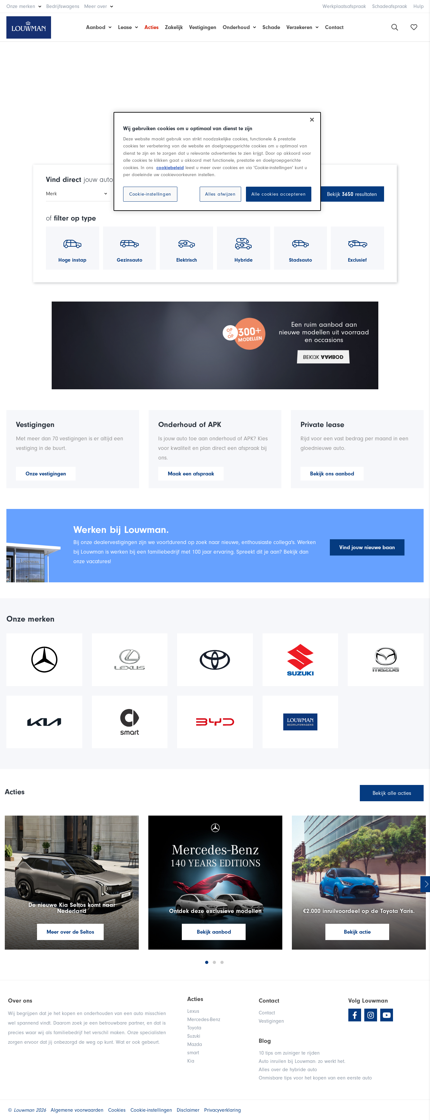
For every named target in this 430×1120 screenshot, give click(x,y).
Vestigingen (202, 27)
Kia (190, 1061)
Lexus (193, 1011)
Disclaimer (188, 1110)
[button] (214, 345)
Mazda (194, 1044)
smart (193, 1053)
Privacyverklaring (222, 1110)
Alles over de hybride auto (288, 1069)
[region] (217, 161)
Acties (152, 27)
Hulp (418, 6)
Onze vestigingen (46, 474)
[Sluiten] (312, 120)
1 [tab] (206, 962)
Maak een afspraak (191, 474)
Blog (265, 1040)
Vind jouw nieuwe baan (367, 547)
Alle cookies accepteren (278, 194)
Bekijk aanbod (214, 932)
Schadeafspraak (389, 6)
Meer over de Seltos (70, 932)
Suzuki (193, 1036)
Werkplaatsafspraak (344, 6)
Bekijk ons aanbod (332, 474)
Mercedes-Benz (203, 1019)
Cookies (117, 1110)
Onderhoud (236, 27)
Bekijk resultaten (352, 194)
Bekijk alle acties (392, 793)
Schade (271, 27)
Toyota (194, 1028)
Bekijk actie (357, 932)
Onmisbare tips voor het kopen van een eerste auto (315, 1078)
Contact (334, 27)
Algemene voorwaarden (77, 1110)
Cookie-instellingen (150, 194)
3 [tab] (222, 962)
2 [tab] (214, 962)
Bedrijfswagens (62, 6)
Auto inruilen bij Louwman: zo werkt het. (302, 1061)
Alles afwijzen (220, 194)
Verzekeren (299, 27)
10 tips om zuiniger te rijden (289, 1053)
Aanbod (95, 27)
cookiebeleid (170, 167)
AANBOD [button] (323, 356)
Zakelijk (174, 27)
